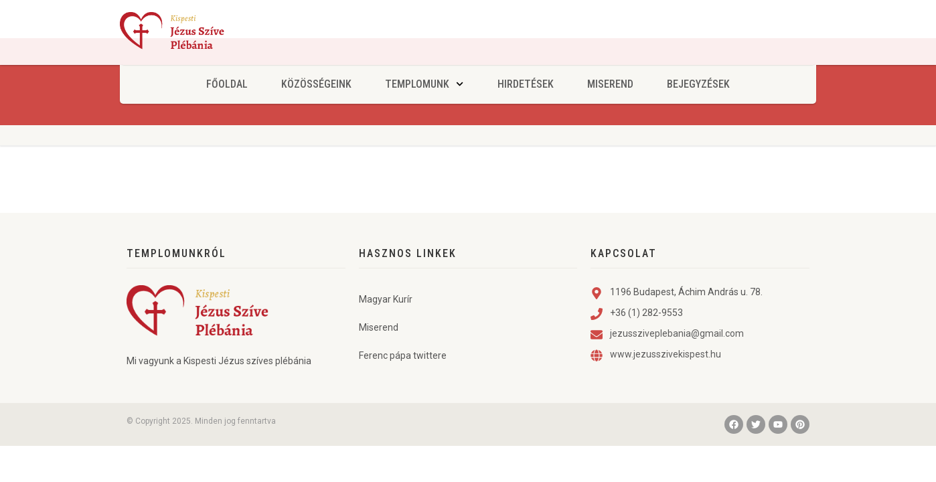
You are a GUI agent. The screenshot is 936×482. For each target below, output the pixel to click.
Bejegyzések (698, 84)
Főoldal (227, 84)
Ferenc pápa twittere (403, 382)
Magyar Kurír (385, 326)
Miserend (610, 84)
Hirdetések (525, 84)
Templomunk (424, 84)
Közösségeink (316, 84)
